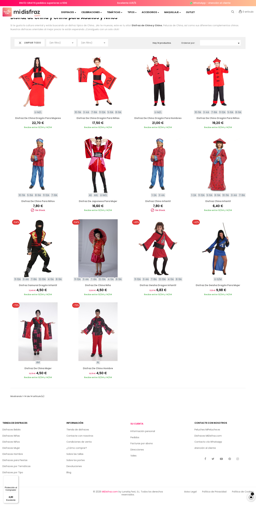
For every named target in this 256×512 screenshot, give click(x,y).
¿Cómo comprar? (76, 460)
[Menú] (16, 477)
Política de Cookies (243, 504)
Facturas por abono (141, 456)
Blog (68, 485)
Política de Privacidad (214, 504)
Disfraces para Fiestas (14, 472)
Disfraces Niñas (11, 448)
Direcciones (137, 462)
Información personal (142, 444)
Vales (133, 468)
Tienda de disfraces (77, 442)
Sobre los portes (75, 472)
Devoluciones (74, 479)
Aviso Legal (190, 504)
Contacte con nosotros (79, 448)
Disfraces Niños (11, 454)
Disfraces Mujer (11, 460)
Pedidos (134, 450)
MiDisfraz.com (110, 504)
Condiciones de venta (79, 454)
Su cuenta (136, 436)
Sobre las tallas (74, 466)
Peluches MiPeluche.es (207, 442)
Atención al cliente (219, 3)
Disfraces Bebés (11, 442)
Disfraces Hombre (12, 466)
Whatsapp (216, 454)
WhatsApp (199, 3)
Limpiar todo (29, 55)
